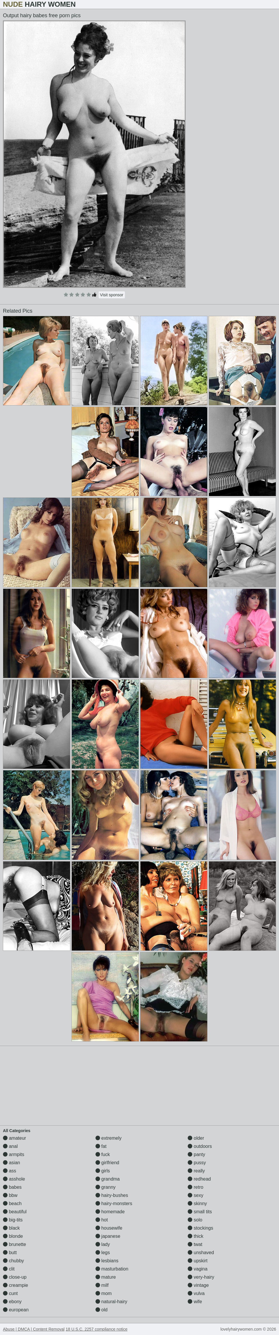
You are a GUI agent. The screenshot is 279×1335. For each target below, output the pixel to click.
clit (9, 1268)
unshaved (201, 1252)
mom (103, 1293)
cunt (10, 1293)
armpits (13, 1154)
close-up (15, 1277)
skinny (197, 1203)
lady (102, 1244)
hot (101, 1219)
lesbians (106, 1260)
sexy (195, 1195)
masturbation (111, 1268)
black (11, 1228)
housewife (109, 1228)
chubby (13, 1260)
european (16, 1309)
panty (196, 1154)
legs (102, 1252)
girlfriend (107, 1162)
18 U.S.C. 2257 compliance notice (97, 1329)
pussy (197, 1162)
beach (12, 1203)
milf (102, 1285)
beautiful (15, 1211)
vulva (196, 1293)
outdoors (200, 1146)
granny (105, 1187)
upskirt (197, 1260)
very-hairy (201, 1277)
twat (195, 1244)
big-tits (13, 1219)
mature (105, 1277)
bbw (10, 1195)
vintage (198, 1285)
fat (101, 1146)
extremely (108, 1138)
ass (9, 1170)
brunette (14, 1244)
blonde (13, 1236)
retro (195, 1187)
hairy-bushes (111, 1195)
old (101, 1309)
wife (195, 1301)
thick (195, 1236)
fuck (102, 1154)
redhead (199, 1178)
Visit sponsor (111, 295)
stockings (200, 1228)
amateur (14, 1138)
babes (12, 1187)
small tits (200, 1211)
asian (11, 1162)
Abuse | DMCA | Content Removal (33, 1329)
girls (102, 1170)
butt (10, 1252)
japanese (107, 1236)
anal (10, 1146)
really (196, 1170)
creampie (15, 1285)
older (196, 1138)
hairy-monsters (113, 1203)
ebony (12, 1301)
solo (195, 1219)
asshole (14, 1178)
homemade (110, 1211)
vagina (197, 1268)
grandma (107, 1178)
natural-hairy (111, 1301)
